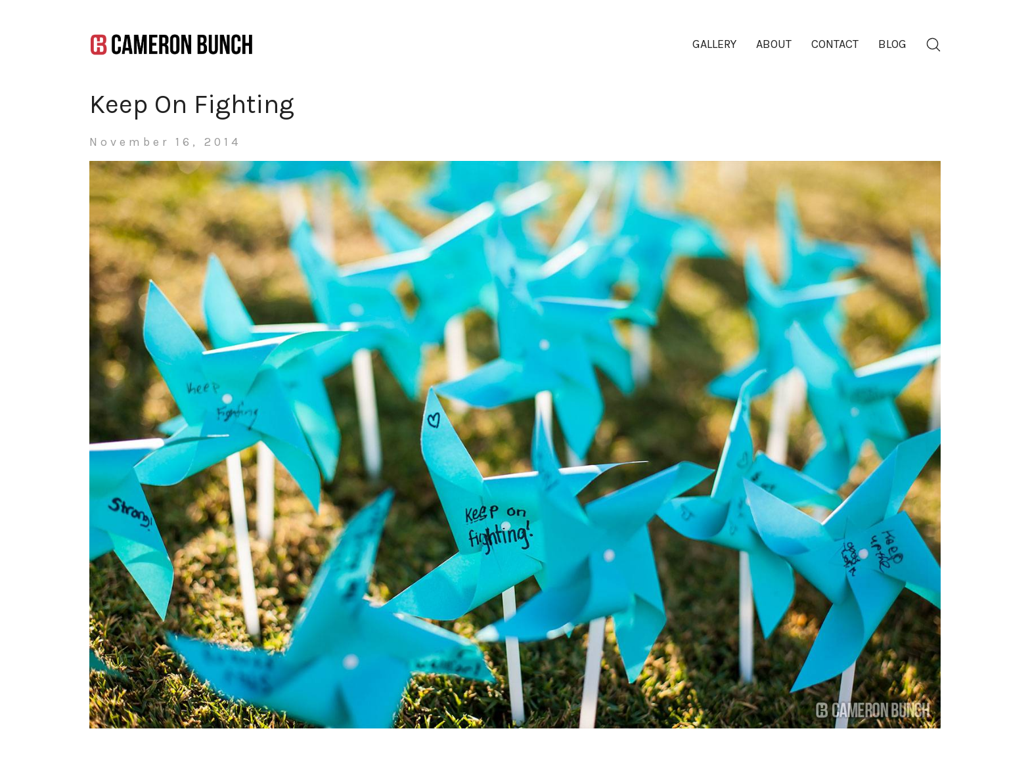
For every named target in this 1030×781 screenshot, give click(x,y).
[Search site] (933, 44)
